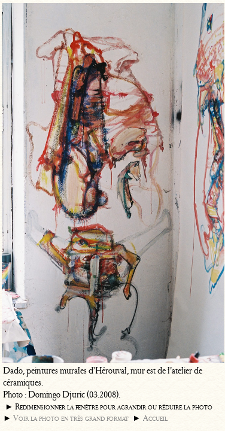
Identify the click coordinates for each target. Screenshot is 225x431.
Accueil (155, 418)
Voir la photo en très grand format (71, 418)
